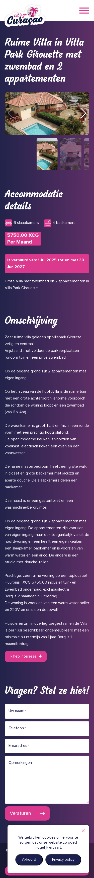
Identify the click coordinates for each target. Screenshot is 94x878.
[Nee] (82, 830)
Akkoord (29, 859)
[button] (83, 113)
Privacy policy (63, 859)
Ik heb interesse (23, 656)
